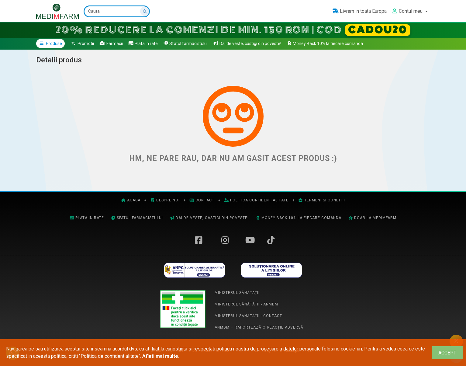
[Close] (447, 352)
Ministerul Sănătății (237, 293)
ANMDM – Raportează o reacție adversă (259, 327)
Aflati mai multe (160, 356)
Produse (50, 43)
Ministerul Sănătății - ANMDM (246, 304)
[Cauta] (117, 11)
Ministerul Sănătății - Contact (248, 316)
